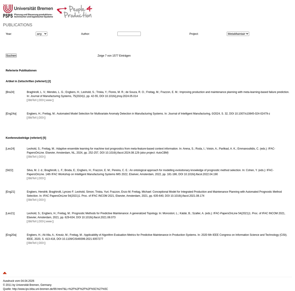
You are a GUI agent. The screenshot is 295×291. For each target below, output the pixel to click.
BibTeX (32, 100)
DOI (41, 100)
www (49, 100)
